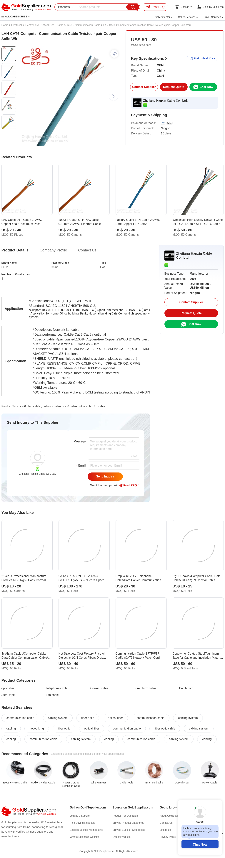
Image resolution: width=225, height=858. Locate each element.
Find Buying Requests (82, 822)
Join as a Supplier (80, 815)
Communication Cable (87, 25)
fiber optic (87, 717)
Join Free (218, 6)
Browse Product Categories (128, 822)
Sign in (207, 6)
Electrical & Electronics (24, 25)
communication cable (20, 717)
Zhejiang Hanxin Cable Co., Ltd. (165, 100)
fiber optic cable (164, 728)
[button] (113, 96)
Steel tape (8, 694)
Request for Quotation (125, 815)
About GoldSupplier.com (174, 815)
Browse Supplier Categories (129, 829)
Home (4, 25)
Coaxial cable (99, 688)
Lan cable (52, 694)
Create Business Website (84, 836)
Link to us (165, 829)
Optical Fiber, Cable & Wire (56, 25)
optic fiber (7, 688)
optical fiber (115, 717)
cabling (11, 728)
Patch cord (186, 688)
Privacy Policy (168, 836)
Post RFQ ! (129, 485)
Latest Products (122, 836)
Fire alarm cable (145, 688)
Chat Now (200, 844)
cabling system (58, 717)
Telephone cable (57, 688)
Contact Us (166, 822)
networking (36, 728)
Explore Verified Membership (86, 829)
